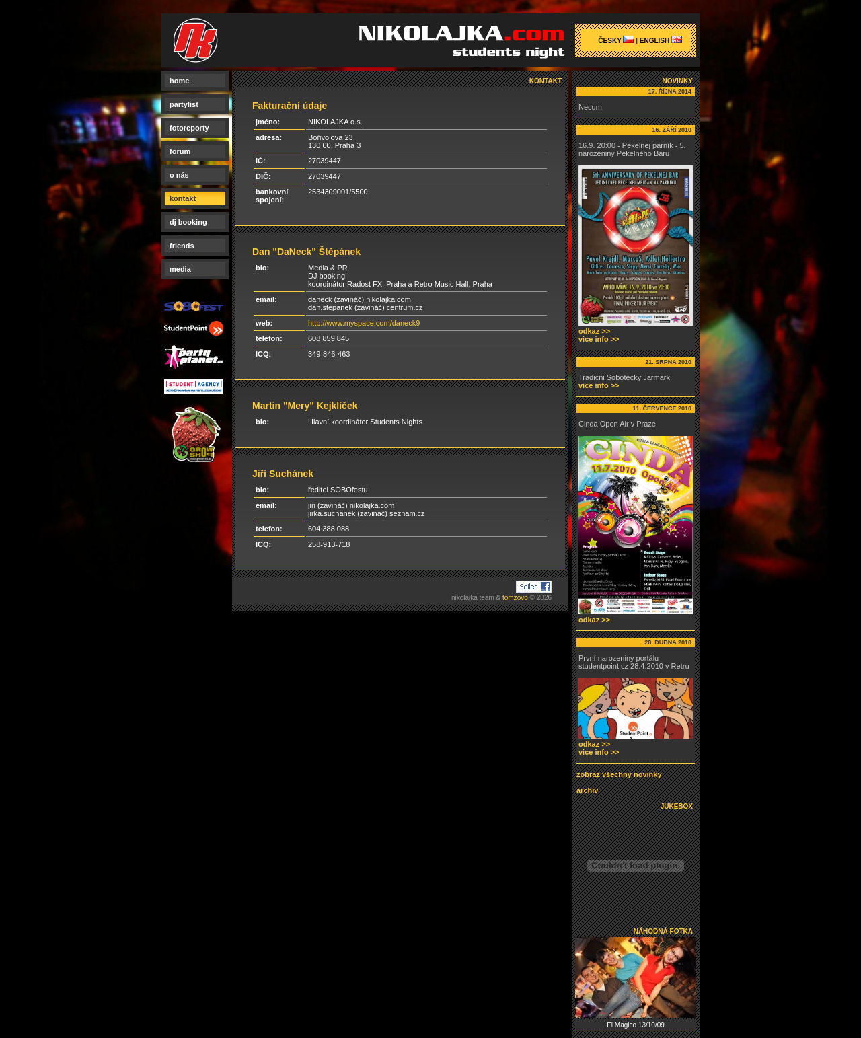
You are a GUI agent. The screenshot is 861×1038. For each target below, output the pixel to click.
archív (587, 790)
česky (617, 40)
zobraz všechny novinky (619, 774)
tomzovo (515, 597)
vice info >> (599, 339)
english (661, 40)
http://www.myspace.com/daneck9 (364, 323)
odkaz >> (594, 331)
